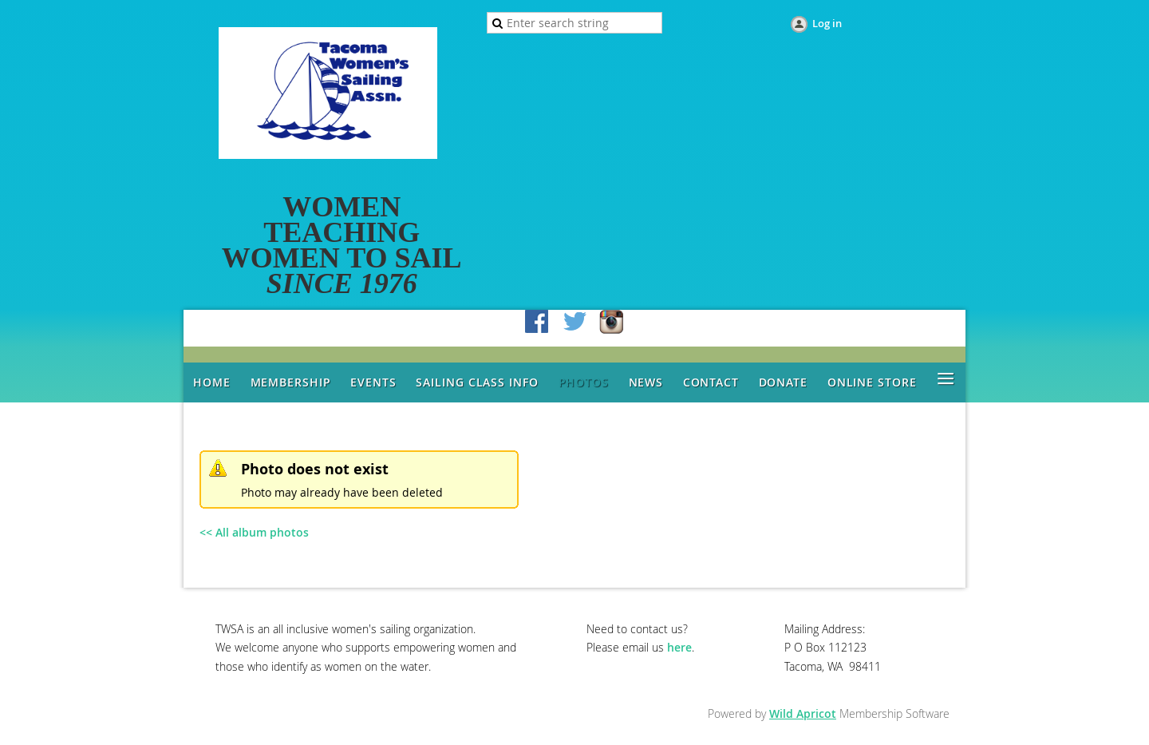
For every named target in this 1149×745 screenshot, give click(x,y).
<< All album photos (254, 532)
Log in (827, 23)
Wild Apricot (802, 713)
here (679, 647)
